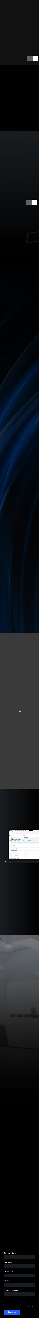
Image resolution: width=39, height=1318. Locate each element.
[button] (35, 58)
